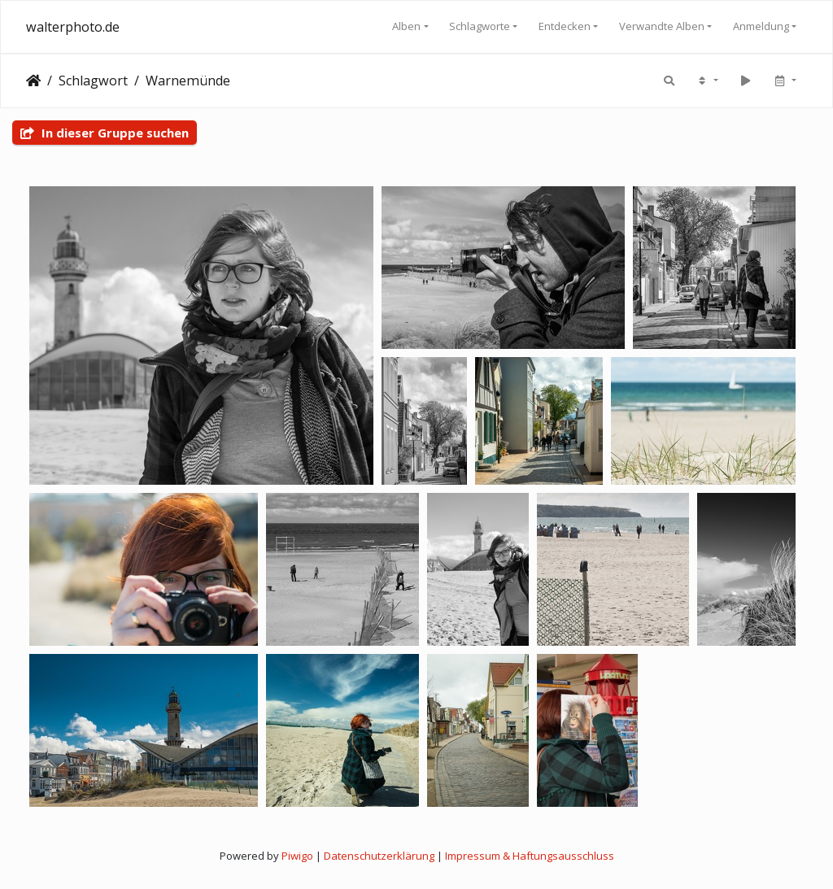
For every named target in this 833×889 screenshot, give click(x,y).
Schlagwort (93, 80)
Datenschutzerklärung (379, 855)
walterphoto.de (73, 27)
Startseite (33, 80)
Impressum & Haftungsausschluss (529, 855)
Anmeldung (761, 26)
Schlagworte (479, 26)
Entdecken (565, 26)
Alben (406, 26)
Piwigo (297, 855)
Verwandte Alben (661, 26)
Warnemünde (188, 80)
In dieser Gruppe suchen (104, 132)
